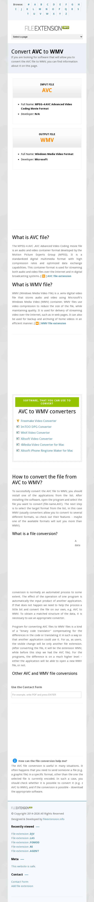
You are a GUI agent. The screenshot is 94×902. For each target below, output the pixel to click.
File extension (22, 833)
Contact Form (19, 881)
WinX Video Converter (35, 432)
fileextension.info (53, 819)
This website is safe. (23, 866)
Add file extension (22, 886)
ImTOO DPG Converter (36, 427)
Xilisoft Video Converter (36, 439)
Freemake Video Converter (38, 421)
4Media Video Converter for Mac (42, 444)
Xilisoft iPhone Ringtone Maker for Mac (47, 450)
